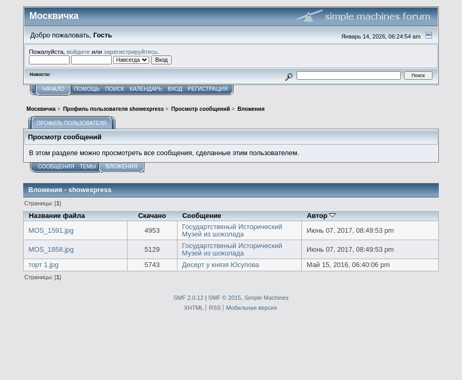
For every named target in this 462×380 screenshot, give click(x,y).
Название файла (57, 216)
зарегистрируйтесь (131, 51)
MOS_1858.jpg (51, 249)
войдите (78, 51)
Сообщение (201, 216)
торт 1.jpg (43, 265)
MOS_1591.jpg (51, 230)
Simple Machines (266, 297)
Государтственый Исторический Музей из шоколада (232, 230)
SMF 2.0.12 (188, 297)
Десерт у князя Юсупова (220, 265)
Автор (321, 216)
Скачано (152, 216)
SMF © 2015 (224, 297)
